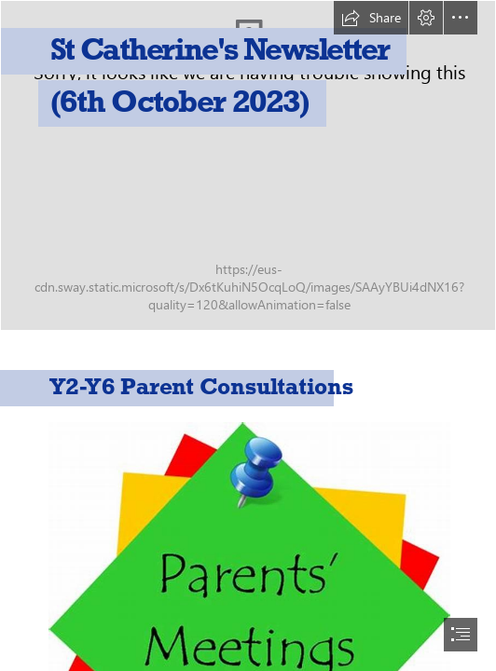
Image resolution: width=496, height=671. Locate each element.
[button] (371, 17)
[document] (248, 335)
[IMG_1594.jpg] (248, 165)
